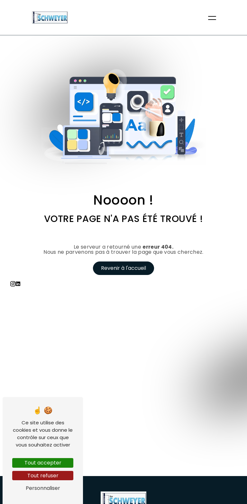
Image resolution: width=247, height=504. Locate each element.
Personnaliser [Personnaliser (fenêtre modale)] (43, 488)
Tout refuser (43, 475)
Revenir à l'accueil (123, 268)
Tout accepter (42, 462)
